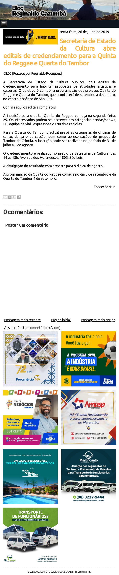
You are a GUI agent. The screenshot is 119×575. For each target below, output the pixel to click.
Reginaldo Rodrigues (45, 73)
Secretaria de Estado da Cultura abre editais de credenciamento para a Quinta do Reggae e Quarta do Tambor (59, 52)
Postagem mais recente (22, 320)
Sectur (110, 187)
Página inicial (61, 320)
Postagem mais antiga (98, 320)
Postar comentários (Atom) (38, 328)
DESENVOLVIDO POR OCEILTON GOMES (47, 572)
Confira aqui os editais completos (29, 107)
